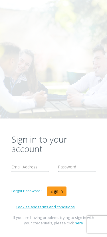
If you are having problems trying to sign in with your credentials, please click (53, 220)
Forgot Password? (26, 190)
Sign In (57, 191)
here (79, 223)
